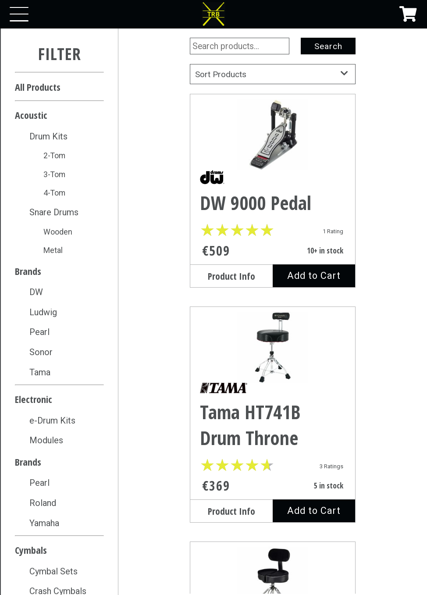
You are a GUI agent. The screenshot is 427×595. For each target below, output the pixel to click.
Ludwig (43, 312)
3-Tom (54, 174)
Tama (39, 372)
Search (328, 46)
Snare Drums (53, 212)
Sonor (41, 352)
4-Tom (54, 192)
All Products (37, 86)
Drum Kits (48, 136)
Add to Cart (314, 275)
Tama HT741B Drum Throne (250, 425)
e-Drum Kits (52, 420)
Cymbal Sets (53, 571)
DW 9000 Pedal (255, 203)
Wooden (57, 231)
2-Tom (54, 155)
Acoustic (31, 114)
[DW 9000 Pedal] (272, 139)
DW (36, 292)
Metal (53, 250)
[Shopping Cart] (408, 14)
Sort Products (272, 74)
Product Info (231, 276)
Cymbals (31, 549)
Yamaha (44, 523)
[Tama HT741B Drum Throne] (272, 350)
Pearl (39, 332)
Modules (46, 440)
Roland (42, 503)
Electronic (33, 399)
